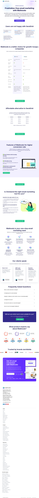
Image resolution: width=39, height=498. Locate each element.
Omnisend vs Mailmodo (5, 481)
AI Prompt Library (5, 468)
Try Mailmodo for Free (19, 20)
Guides (4, 457)
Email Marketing (5, 426)
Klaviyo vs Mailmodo (5, 477)
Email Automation (5, 437)
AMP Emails (4, 429)
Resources (4, 442)
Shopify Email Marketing (6, 431)
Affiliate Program (5, 416)
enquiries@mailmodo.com (6, 402)
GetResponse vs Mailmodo (5, 487)
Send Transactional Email (6, 435)
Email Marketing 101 (5, 445)
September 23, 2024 (17, 34)
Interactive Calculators (6, 467)
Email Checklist (5, 450)
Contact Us (4, 420)
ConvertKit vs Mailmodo (5, 492)
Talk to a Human (20, 319)
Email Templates (5, 446)
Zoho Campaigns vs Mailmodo (6, 482)
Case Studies (4, 456)
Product (4, 425)
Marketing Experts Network (6, 466)
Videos (4, 461)
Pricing (4, 410)
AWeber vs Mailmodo (5, 488)
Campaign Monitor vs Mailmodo (6, 489)
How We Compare (5, 472)
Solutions (4, 422)
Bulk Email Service (5, 436)
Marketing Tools (5, 463)
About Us (4, 414)
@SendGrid (16, 30)
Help (3, 411)
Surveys (4, 430)
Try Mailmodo (32, 1)
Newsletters (4, 462)
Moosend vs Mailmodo (5, 483)
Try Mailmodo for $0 (6, 172)
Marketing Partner (5, 415)
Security (4, 421)
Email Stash (4, 451)
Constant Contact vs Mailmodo (6, 476)
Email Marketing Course (6, 452)
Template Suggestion (5, 440)
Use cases (4, 455)
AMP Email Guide (5, 444)
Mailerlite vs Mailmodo (5, 478)
